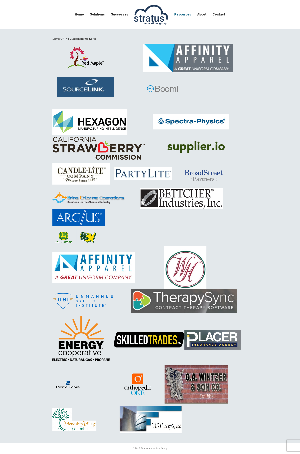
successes (119, 14)
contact (219, 14)
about (201, 14)
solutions (97, 14)
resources (182, 14)
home (79, 14)
